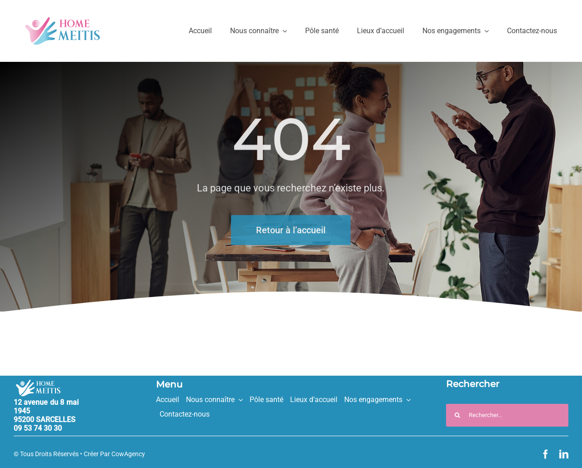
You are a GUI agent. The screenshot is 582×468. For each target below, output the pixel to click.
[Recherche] (457, 415)
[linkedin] (563, 454)
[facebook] (545, 454)
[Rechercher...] (507, 415)
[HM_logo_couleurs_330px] (62, 20)
